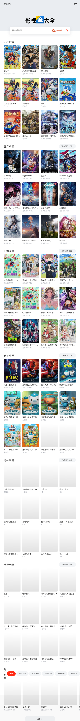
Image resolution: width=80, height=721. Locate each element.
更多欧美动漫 (67, 355)
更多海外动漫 (67, 460)
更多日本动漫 (67, 251)
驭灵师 (62, 240)
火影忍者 (26, 104)
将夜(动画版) (46, 240)
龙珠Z (61, 71)
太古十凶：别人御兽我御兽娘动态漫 (49, 136)
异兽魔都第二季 (10, 345)
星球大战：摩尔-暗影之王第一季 (49, 385)
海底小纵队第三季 (48, 417)
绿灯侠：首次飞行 (11, 626)
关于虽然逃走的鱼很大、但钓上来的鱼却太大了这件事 (67, 345)
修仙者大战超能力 (29, 240)
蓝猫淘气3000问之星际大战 (12, 136)
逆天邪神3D (45, 208)
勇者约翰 (26, 522)
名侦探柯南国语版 (29, 71)
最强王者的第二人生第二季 (67, 280)
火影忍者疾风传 (10, 104)
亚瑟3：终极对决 (66, 522)
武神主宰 (44, 71)
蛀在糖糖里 (26, 313)
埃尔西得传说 (46, 554)
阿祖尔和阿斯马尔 (11, 554)
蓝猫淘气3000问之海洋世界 (67, 104)
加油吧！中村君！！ (49, 280)
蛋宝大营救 (63, 489)
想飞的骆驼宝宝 (10, 522)
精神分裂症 (45, 522)
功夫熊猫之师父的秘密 (49, 626)
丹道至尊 (7, 240)
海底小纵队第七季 (48, 450)
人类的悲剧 (26, 554)
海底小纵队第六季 (29, 450)
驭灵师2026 (27, 176)
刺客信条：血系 (65, 626)
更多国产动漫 (67, 146)
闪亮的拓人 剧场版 (66, 594)
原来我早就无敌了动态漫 (30, 208)
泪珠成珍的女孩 (47, 659)
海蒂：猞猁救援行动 (49, 594)
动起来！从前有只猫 (49, 345)
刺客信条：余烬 (10, 659)
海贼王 (6, 71)
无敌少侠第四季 (10, 385)
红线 (5, 594)
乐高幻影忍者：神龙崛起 (30, 489)
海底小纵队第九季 (66, 385)
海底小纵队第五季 (11, 450)
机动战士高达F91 (66, 659)
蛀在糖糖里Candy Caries (12, 280)
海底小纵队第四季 (66, 417)
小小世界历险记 (10, 489)
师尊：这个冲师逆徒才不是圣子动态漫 (12, 208)
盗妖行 (43, 176)
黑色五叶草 (26, 136)
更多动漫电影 (67, 564)
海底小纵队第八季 (66, 450)
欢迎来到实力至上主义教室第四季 (30, 345)
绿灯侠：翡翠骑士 (29, 626)
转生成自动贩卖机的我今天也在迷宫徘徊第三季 (12, 313)
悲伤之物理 (63, 554)
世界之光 (26, 594)
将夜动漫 (7, 176)
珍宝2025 (45, 489)
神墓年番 (63, 208)
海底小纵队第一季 (11, 417)
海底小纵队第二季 (29, 417)
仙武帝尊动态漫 (65, 176)
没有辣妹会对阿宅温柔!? (30, 280)
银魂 (43, 104)
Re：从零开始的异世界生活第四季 (67, 313)
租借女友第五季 (47, 313)
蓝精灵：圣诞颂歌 (29, 659)
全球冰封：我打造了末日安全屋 (67, 136)
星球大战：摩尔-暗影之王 (30, 385)
